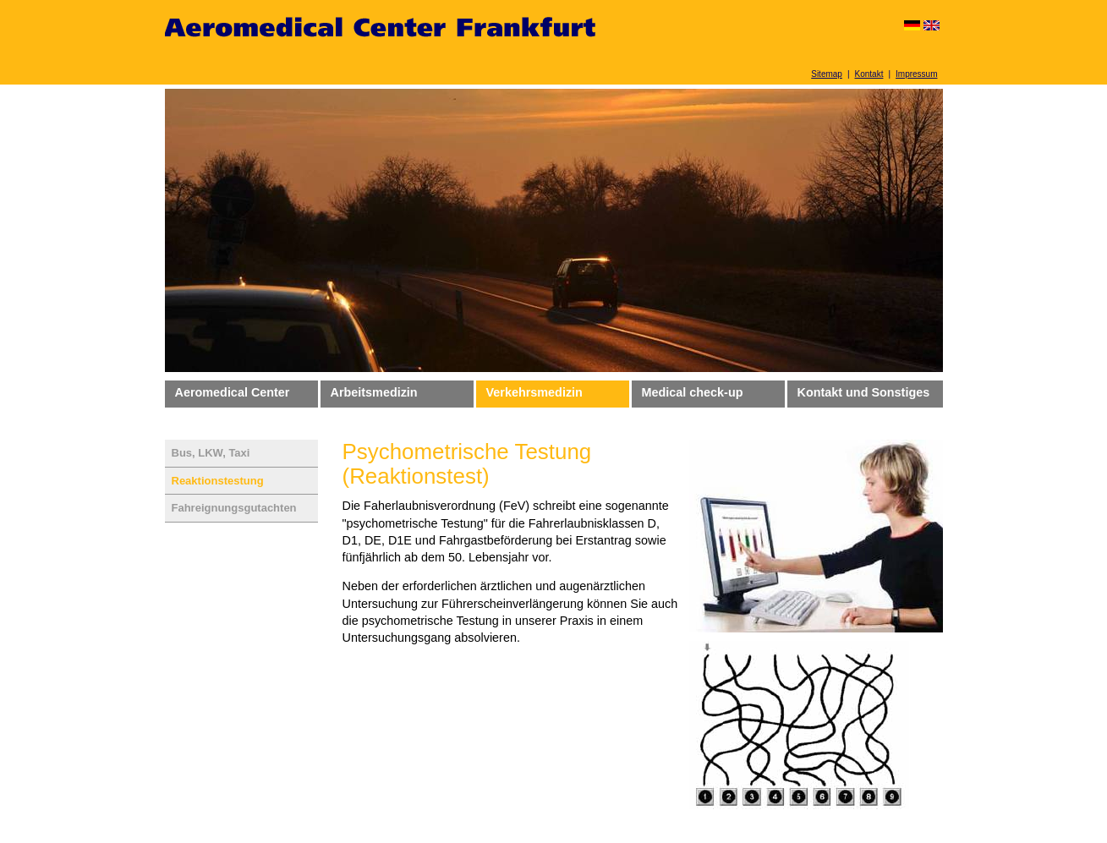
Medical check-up (692, 392)
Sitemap (826, 74)
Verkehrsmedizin (534, 392)
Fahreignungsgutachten (234, 507)
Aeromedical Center (232, 392)
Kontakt (869, 74)
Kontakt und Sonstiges (863, 392)
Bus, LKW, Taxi (211, 452)
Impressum (916, 74)
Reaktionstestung (218, 480)
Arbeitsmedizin (374, 392)
